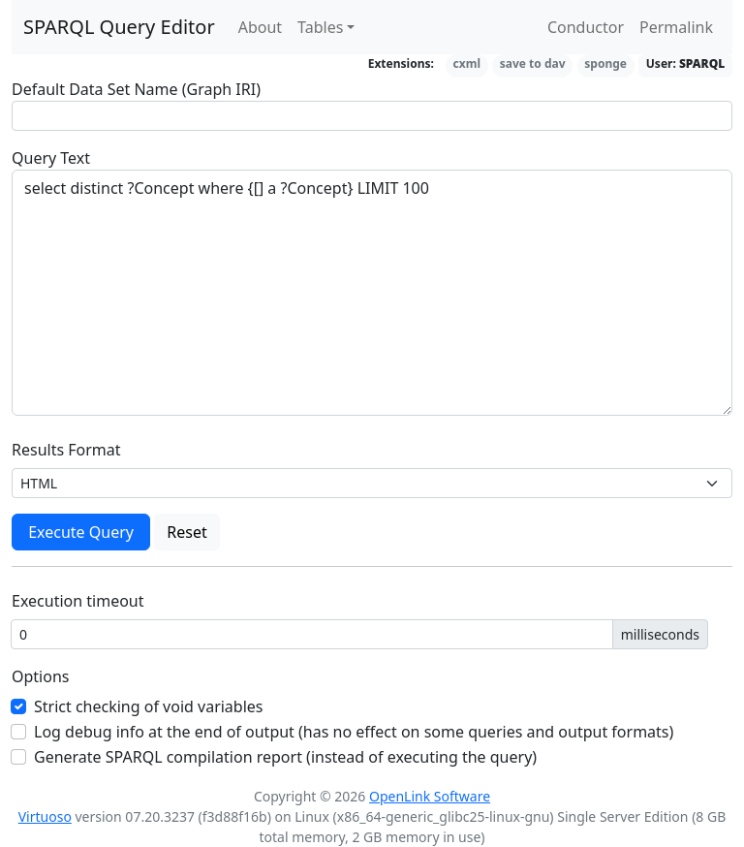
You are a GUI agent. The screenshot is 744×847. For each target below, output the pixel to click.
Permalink (676, 27)
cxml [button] (466, 63)
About (260, 27)
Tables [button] (320, 27)
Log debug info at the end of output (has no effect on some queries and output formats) (353, 731)
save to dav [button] (533, 63)
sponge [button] (605, 63)
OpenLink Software (429, 796)
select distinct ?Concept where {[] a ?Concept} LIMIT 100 (372, 293)
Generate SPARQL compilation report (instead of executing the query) (285, 757)
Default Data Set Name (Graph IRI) (136, 89)
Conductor (585, 27)
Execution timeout (78, 601)
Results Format (66, 449)
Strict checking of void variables (149, 706)
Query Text (51, 158)
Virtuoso (45, 816)
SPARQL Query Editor (119, 27)
